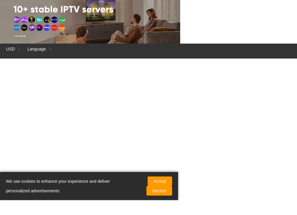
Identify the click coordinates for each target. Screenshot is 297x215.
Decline (159, 190)
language (39, 49)
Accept (160, 181)
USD (13, 49)
